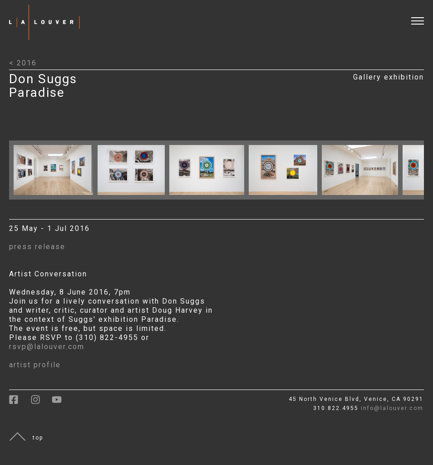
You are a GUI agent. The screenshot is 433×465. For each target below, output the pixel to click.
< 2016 (23, 63)
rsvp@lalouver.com (46, 346)
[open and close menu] (422, 15)
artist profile (35, 364)
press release (37, 246)
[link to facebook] (19, 403)
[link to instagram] (41, 403)
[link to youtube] (61, 403)
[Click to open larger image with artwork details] (56, 197)
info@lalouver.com (392, 408)
